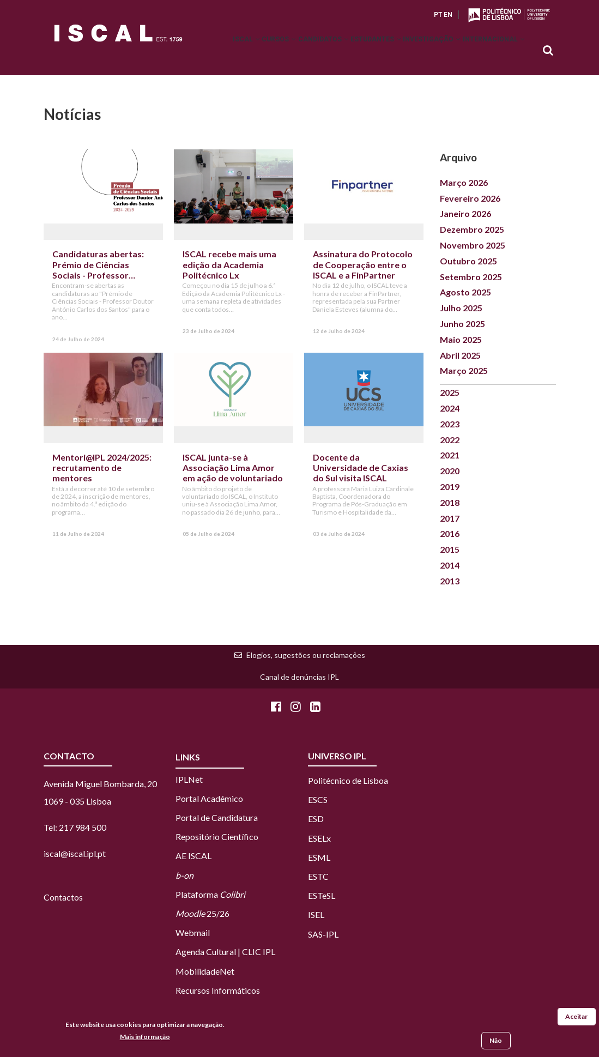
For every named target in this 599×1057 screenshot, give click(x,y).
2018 (449, 502)
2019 (449, 486)
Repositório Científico (217, 836)
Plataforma (210, 894)
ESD (316, 818)
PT (438, 15)
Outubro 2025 (468, 261)
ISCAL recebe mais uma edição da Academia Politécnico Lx (229, 264)
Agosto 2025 (465, 292)
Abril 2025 (460, 355)
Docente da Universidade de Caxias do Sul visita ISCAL (360, 467)
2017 (449, 518)
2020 (449, 471)
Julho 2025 (461, 308)
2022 (449, 439)
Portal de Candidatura (217, 817)
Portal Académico (209, 798)
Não (495, 1041)
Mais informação (145, 1037)
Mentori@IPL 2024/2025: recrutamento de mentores (102, 467)
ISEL (316, 914)
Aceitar (576, 1017)
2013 (449, 581)
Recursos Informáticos (218, 990)
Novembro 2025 (472, 245)
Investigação (418, 51)
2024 (449, 408)
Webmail (193, 932)
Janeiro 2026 (465, 213)
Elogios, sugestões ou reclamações (305, 655)
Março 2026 (464, 182)
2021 (449, 455)
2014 (449, 565)
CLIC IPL (258, 951)
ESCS (318, 799)
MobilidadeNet (205, 971)
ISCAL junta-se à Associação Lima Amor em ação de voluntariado (233, 467)
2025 (449, 392)
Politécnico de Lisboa (348, 780)
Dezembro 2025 (472, 229)
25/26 (202, 913)
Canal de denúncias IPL (299, 676)
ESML (319, 857)
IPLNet (189, 779)
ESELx (319, 838)
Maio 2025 (461, 339)
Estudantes (353, 51)
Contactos (63, 897)
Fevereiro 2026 (470, 198)
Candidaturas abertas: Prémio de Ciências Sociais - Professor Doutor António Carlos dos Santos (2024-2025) (99, 275)
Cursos (238, 51)
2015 (449, 549)
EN (448, 15)
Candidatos (292, 51)
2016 (449, 533)
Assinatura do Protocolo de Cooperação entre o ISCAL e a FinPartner (363, 264)
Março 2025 (464, 370)
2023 (449, 424)
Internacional (489, 51)
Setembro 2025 (471, 276)
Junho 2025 (462, 323)
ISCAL (196, 51)
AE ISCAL (193, 855)
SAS (315, 934)
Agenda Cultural (206, 951)
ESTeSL (321, 895)
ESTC (318, 876)
